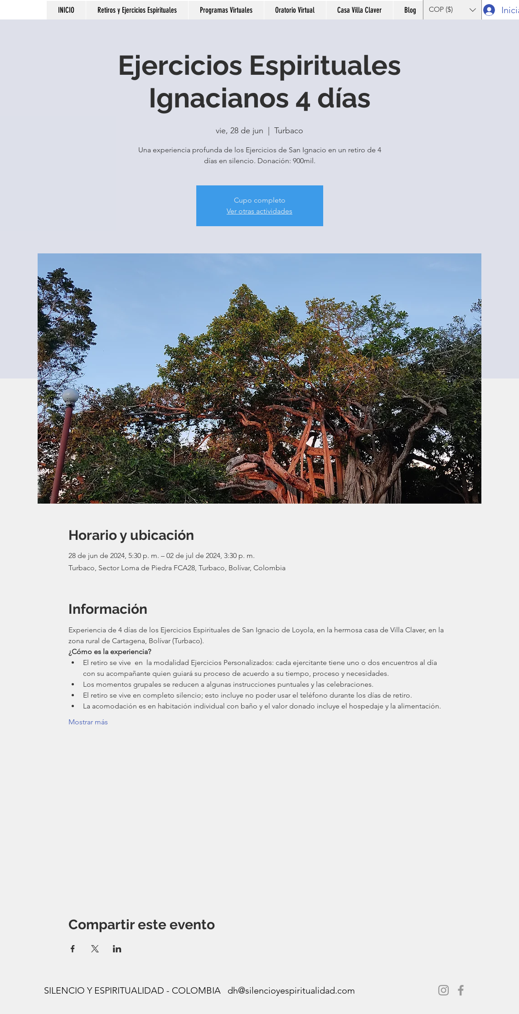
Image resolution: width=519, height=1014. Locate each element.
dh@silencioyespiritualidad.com (291, 990)
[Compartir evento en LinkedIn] (117, 948)
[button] (137, 10)
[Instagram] (444, 990)
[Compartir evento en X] (95, 948)
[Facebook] (461, 990)
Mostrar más (88, 722)
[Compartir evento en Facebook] (72, 948)
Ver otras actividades (259, 211)
